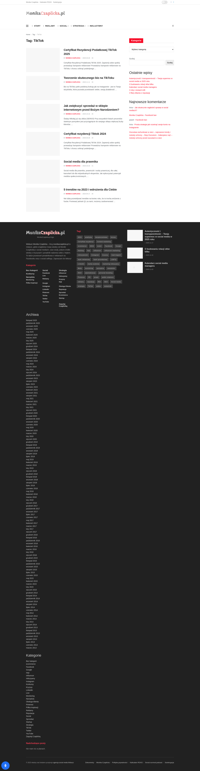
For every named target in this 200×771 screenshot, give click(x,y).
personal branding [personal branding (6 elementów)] (105, 273)
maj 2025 (30, 332)
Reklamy (49, 26)
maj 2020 (30, 427)
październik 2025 (33, 323)
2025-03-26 (86, 58)
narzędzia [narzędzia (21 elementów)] (100, 268)
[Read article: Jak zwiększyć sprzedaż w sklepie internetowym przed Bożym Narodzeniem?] (43, 116)
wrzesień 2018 (32, 480)
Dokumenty (89, 762)
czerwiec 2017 (32, 517)
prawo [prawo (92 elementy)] (96, 277)
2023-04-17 (86, 194)
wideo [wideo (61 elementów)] (98, 286)
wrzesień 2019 (32, 451)
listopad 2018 (31, 477)
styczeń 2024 (31, 372)
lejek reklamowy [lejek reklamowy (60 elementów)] (84, 259)
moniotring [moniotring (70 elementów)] (89, 268)
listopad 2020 (31, 416)
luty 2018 (29, 500)
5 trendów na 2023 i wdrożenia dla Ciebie (90, 189)
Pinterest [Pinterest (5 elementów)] (81, 277)
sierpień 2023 (31, 381)
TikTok (39, 34)
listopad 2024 (31, 349)
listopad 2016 (31, 538)
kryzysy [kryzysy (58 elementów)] (105, 255)
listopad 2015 (31, 561)
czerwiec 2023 (32, 387)
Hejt (60, 282)
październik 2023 (33, 375)
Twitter (45, 299)
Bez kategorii (32, 270)
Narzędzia (30, 277)
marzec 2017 (31, 526)
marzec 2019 (31, 465)
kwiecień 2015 (32, 581)
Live (44, 276)
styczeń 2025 (31, 343)
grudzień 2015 (32, 558)
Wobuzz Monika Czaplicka (36, 244)
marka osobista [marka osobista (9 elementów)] (93, 264)
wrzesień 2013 (32, 636)
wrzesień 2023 (32, 378)
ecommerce (63, 295)
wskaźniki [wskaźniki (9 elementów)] (108, 286)
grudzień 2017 (32, 506)
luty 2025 (29, 341)
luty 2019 (29, 468)
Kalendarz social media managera (143, 87)
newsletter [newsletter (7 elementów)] (111, 268)
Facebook (46, 273)
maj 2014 (30, 613)
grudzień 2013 (32, 627)
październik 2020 (33, 419)
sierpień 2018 (31, 483)
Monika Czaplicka (32, 2)
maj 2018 (30, 491)
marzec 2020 (31, 433)
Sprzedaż (62, 292)
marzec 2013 (31, 648)
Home (28, 34)
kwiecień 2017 (32, 523)
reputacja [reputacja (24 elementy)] (90, 282)
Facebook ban (151, 115)
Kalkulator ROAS (46, 2)
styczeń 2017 (31, 532)
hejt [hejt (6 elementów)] (88, 250)
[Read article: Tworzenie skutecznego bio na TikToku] (43, 88)
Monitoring (30, 280)
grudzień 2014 (32, 593)
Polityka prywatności (119, 762)
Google (45, 283)
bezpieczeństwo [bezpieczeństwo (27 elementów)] (101, 237)
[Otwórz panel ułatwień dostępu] (5, 765)
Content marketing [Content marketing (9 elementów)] (104, 241)
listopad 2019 (31, 445)
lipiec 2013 (30, 642)
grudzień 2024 (32, 346)
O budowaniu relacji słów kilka (141, 84)
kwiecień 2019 (32, 462)
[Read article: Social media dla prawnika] (43, 172)
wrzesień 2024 (32, 355)
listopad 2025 (31, 320)
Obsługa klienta (65, 286)
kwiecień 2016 (32, 546)
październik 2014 (33, 598)
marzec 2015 (31, 584)
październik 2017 (33, 509)
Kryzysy (62, 279)
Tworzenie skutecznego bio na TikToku (89, 77)
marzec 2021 (31, 404)
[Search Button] (173, 26)
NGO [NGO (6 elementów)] (80, 273)
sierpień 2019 (31, 454)
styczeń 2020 (31, 439)
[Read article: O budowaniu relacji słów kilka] (135, 253)
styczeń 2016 (31, 555)
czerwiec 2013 (32, 645)
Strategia (77, 26)
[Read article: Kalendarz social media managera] (135, 267)
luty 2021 (29, 407)
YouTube (46, 302)
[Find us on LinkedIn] (173, 2)
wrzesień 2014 (32, 601)
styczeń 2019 (31, 471)
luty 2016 (29, 552)
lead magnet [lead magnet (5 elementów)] (116, 255)
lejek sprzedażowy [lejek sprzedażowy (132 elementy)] (100, 259)
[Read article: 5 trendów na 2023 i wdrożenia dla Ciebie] (43, 200)
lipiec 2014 (30, 607)
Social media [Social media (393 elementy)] (116, 282)
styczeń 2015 (31, 590)
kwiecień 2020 (32, 430)
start (36, 26)
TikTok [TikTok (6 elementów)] (90, 286)
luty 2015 (29, 587)
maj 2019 (30, 459)
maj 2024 (30, 364)
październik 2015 (33, 564)
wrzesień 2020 (32, 422)
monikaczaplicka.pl (61, 244)
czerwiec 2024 (32, 361)
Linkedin (46, 289)
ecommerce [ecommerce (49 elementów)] (82, 246)
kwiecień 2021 (32, 401)
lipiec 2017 (30, 514)
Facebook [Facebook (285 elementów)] (108, 246)
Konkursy (30, 274)
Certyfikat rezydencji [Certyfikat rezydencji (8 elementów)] (86, 241)
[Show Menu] (27, 26)
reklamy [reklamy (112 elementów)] (81, 282)
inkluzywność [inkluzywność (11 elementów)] (83, 255)
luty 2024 (29, 370)
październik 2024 (33, 352)
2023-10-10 (86, 166)
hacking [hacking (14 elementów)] (81, 250)
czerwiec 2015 (32, 575)
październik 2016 (33, 541)
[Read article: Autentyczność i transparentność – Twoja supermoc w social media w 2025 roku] (135, 235)
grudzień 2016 (32, 535)
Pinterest (46, 292)
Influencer (62, 273)
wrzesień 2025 (32, 326)
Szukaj (132, 59)
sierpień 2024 (31, 358)
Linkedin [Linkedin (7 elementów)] (81, 264)
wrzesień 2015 (32, 567)
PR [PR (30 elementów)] (89, 277)
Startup (61, 298)
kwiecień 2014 (32, 616)
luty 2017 (29, 529)
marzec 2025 (31, 338)
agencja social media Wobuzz (63, 762)
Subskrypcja (57, 2)
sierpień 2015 (31, 570)
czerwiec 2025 (32, 329)
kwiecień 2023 (32, 390)
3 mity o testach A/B (137, 90)
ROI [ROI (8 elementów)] (99, 282)
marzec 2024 (31, 367)
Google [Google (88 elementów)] (118, 246)
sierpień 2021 (31, 396)
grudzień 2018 (32, 474)
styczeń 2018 (31, 503)
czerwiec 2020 (32, 425)
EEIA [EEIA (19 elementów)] (92, 246)
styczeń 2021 (31, 410)
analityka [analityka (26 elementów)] (88, 237)
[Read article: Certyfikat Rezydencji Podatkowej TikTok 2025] (43, 60)
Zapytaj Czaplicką (63, 305)
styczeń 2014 (31, 625)
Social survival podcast (153, 762)
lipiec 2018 (30, 485)
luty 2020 (29, 436)
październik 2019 (33, 448)
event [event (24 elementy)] (99, 246)
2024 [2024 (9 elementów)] (80, 237)
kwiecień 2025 (32, 335)
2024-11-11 (86, 82)
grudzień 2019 (32, 442)
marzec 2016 (31, 549)
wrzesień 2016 (32, 543)
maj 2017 (30, 520)
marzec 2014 (31, 619)
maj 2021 (30, 398)
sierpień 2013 (31, 639)
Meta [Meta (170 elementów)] (80, 268)
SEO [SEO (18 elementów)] (106, 282)
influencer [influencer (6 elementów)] (97, 250)
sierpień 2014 (31, 604)
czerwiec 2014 (32, 610)
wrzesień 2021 (32, 393)
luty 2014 (29, 622)
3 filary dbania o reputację (139, 93)
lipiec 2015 (30, 572)
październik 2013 (33, 633)
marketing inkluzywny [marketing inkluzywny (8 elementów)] (111, 264)
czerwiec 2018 (32, 488)
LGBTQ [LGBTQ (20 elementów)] (113, 259)
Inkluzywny (95, 26)
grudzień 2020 (32, 413)
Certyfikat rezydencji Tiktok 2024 (85, 133)
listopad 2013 (31, 630)
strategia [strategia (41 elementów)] (81, 286)
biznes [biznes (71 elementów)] (113, 237)
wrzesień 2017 (32, 512)
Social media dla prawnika (81, 161)
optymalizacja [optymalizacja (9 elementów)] (90, 273)
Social (62, 26)
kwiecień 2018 (32, 494)
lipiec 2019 (30, 456)
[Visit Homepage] (45, 13)
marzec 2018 (31, 497)
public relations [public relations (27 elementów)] (107, 277)
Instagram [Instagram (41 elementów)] (95, 255)
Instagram (46, 286)
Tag (33, 34)
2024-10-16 (86, 114)
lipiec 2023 (30, 384)
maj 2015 (30, 578)
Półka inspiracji (31, 283)
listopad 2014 (31, 596)
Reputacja (62, 289)
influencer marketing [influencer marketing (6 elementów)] (112, 250)
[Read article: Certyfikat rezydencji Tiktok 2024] (43, 144)
